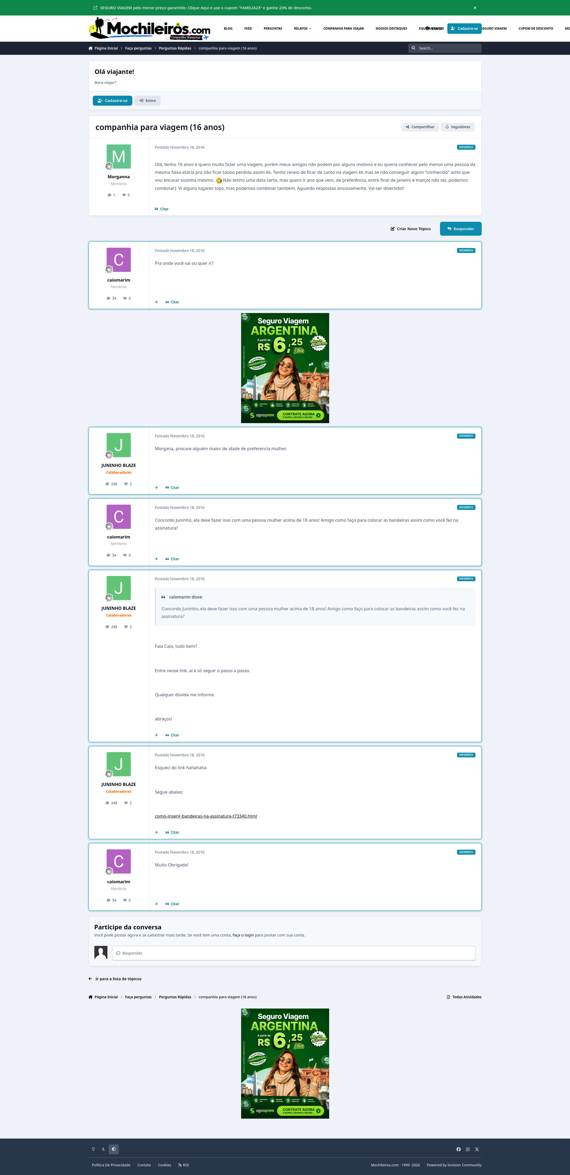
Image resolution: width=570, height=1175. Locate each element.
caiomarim (118, 280)
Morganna (119, 177)
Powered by (454, 1165)
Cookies (164, 1165)
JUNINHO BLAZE (118, 465)
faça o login (243, 934)
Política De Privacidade (111, 1165)
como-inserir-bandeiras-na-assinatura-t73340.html (206, 816)
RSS (183, 1165)
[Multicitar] (156, 302)
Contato (144, 1165)
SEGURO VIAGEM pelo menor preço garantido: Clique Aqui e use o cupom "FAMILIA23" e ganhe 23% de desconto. (202, 7)
